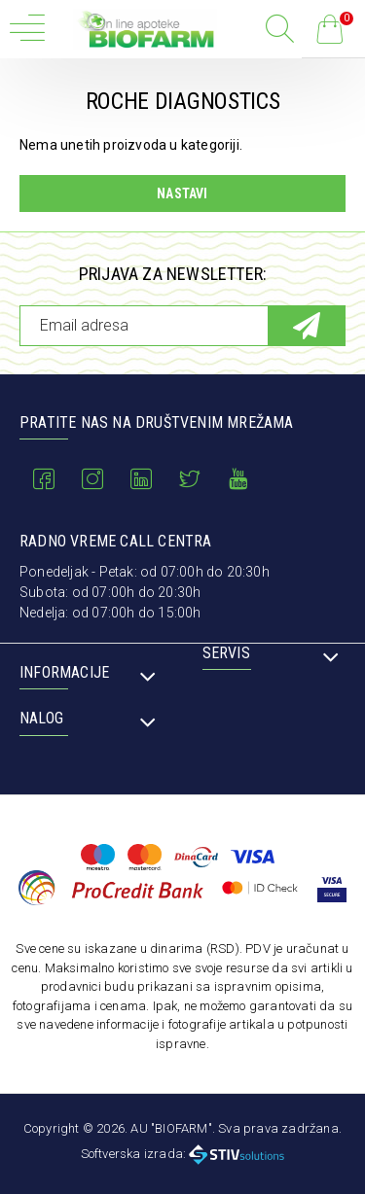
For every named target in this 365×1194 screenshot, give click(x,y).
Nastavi (182, 193)
